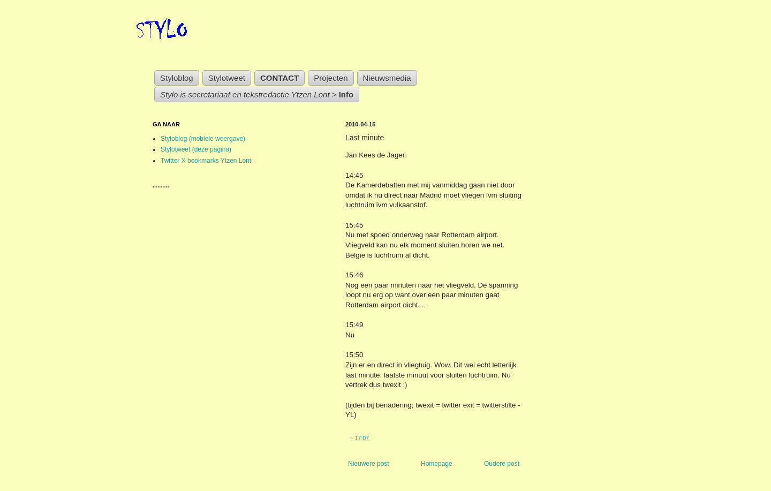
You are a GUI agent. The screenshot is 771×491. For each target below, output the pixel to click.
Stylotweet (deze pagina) (196, 149)
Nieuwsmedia (387, 77)
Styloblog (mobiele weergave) (203, 138)
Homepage (436, 463)
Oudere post (501, 463)
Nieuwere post (368, 463)
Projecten (330, 77)
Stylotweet (226, 77)
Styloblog (176, 77)
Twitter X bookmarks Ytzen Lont (206, 160)
